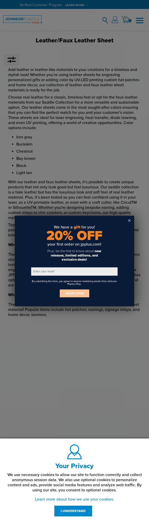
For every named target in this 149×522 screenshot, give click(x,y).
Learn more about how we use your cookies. (74, 499)
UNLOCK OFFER (74, 293)
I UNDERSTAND (73, 511)
